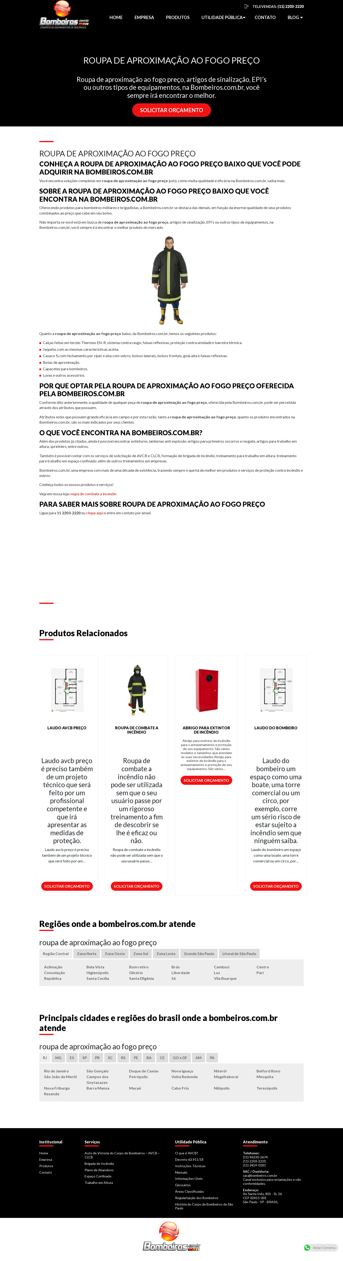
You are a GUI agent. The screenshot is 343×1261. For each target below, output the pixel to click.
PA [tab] (214, 1059)
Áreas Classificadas (189, 1193)
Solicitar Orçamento (67, 886)
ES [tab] (72, 1059)
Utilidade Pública (222, 17)
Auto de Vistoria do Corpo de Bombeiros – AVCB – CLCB (122, 1157)
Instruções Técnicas (190, 1168)
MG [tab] (58, 1059)
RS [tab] (124, 1059)
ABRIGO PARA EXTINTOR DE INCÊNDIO (206, 730)
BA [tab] (150, 1059)
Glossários (183, 1187)
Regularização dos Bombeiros (196, 1200)
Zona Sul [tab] (143, 954)
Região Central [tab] (56, 954)
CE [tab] (163, 1059)
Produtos (178, 17)
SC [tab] (111, 1059)
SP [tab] (85, 1059)
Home (116, 17)
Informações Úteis (189, 1181)
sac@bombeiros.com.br (260, 1178)
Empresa (144, 17)
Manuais (181, 1174)
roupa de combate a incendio (93, 493)
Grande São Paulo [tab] (203, 954)
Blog (293, 17)
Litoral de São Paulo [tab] (245, 954)
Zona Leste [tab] (170, 954)
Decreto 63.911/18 (189, 1162)
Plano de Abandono (99, 1172)
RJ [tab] (45, 1059)
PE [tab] (137, 1059)
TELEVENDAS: (278, 6)
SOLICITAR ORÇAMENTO (171, 110)
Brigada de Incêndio (99, 1165)
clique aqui (94, 512)
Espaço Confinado (98, 1178)
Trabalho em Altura (99, 1185)
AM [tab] (200, 1059)
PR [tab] (98, 1059)
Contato (265, 17)
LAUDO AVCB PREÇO (66, 728)
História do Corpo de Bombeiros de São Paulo (204, 1208)
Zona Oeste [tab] (117, 954)
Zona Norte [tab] (87, 954)
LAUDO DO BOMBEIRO (276, 728)
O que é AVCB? (186, 1155)
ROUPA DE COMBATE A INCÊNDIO (136, 730)
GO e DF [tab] (181, 1059)
